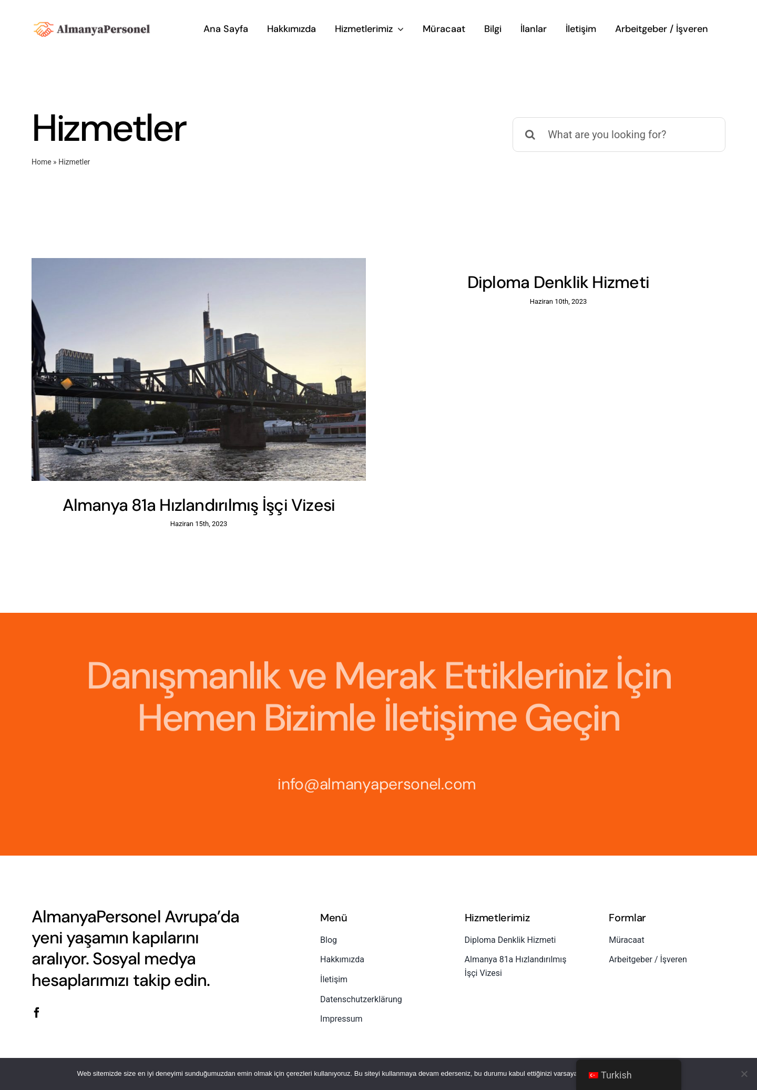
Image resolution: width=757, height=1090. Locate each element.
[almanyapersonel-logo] (92, 22)
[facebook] (37, 991)
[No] (744, 1073)
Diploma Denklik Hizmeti (546, 282)
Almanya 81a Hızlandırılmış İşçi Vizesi (199, 505)
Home (42, 162)
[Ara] (530, 134)
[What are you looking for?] (619, 134)
